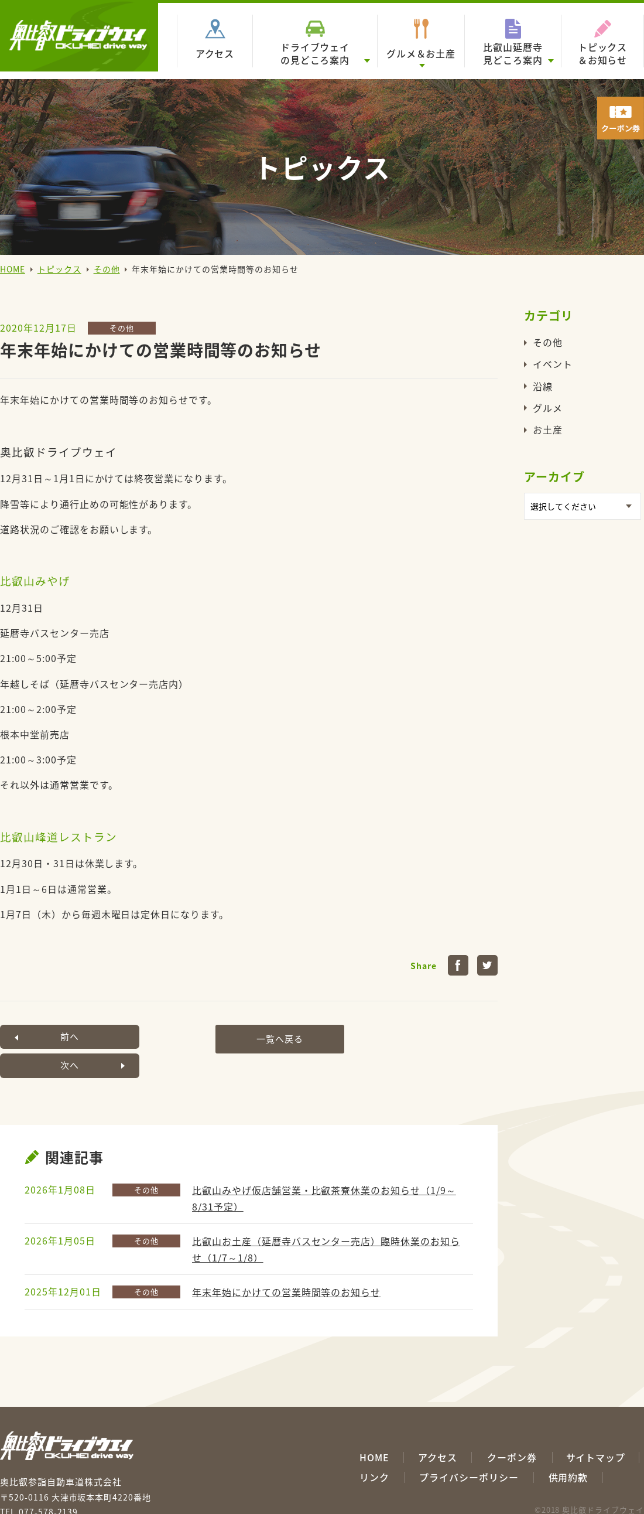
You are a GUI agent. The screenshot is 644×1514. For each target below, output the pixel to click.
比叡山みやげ (35, 580)
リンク (374, 1448)
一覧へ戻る (245, 1036)
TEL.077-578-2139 (39, 1482)
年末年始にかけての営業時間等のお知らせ (286, 1263)
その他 (107, 269)
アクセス (215, 53)
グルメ (548, 408)
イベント (553, 364)
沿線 (543, 386)
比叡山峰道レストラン (58, 836)
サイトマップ (596, 1428)
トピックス (59, 269)
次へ (439, 1036)
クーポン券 (512, 1428)
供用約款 (568, 1448)
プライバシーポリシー (469, 1448)
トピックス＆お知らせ (603, 53)
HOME (12, 269)
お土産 (548, 429)
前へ (52, 1036)
